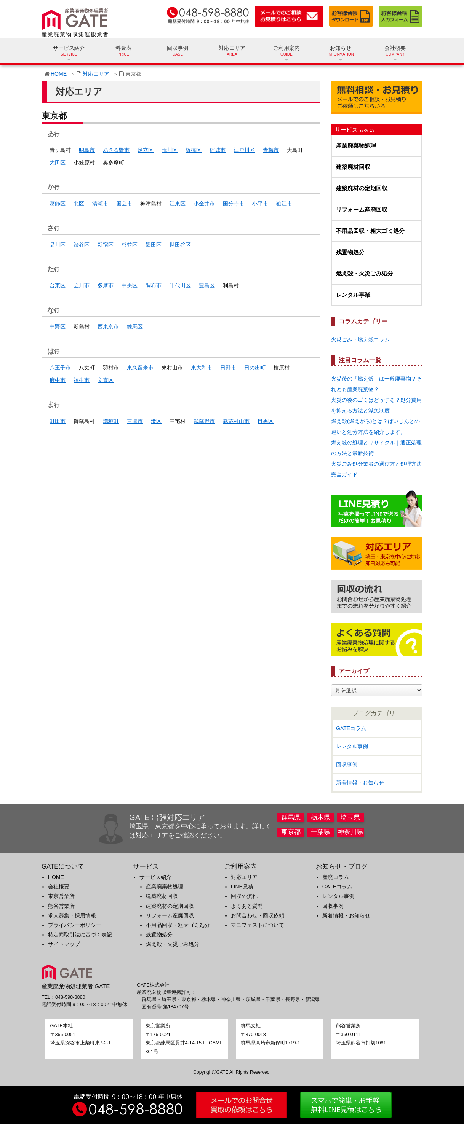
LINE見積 (242, 887)
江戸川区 (244, 150)
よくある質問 (247, 906)
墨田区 (154, 245)
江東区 (178, 204)
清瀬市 (100, 204)
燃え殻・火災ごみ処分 (364, 273)
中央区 (130, 285)
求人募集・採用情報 (72, 915)
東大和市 (201, 368)
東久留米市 (140, 368)
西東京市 (108, 326)
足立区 (146, 150)
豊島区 (207, 285)
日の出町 (255, 368)
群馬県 (291, 817)
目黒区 (266, 421)
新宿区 (106, 245)
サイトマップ (64, 944)
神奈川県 (350, 832)
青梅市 (271, 150)
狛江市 (284, 204)
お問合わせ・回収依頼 (257, 915)
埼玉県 (350, 817)
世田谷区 (180, 245)
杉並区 (130, 245)
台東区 (58, 285)
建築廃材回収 (353, 167)
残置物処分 (350, 252)
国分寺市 (233, 204)
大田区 (58, 162)
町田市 (58, 421)
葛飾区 (58, 204)
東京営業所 (61, 896)
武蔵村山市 (236, 421)
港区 (156, 421)
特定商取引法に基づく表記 (80, 934)
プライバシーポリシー (74, 925)
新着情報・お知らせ (360, 783)
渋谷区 (82, 245)
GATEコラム (351, 728)
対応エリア (232, 48)
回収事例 (177, 48)
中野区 (58, 326)
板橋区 (194, 150)
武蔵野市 (204, 421)
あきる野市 (116, 150)
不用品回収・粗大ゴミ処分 (370, 231)
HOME (59, 74)
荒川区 (170, 150)
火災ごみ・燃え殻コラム (360, 339)
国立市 (124, 204)
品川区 (58, 245)
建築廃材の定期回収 (361, 188)
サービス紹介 (155, 877)
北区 (79, 204)
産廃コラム (335, 877)
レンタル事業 (353, 294)
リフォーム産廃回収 (361, 209)
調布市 (154, 285)
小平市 (260, 204)
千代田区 (180, 285)
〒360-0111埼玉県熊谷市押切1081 (361, 1034)
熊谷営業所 (61, 906)
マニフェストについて (257, 925)
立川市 (82, 285)
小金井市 (204, 204)
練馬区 (135, 326)
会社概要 (58, 887)
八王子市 (60, 368)
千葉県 (320, 832)
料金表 (123, 48)
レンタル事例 (352, 746)
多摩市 (106, 285)
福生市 (82, 380)
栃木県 (320, 817)
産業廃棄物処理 (356, 145)
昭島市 (87, 150)
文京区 (106, 380)
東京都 (291, 832)
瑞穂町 (111, 421)
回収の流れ (244, 896)
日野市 (228, 368)
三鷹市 (135, 421)
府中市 (58, 380)
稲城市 (218, 150)
